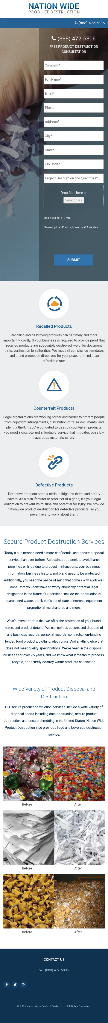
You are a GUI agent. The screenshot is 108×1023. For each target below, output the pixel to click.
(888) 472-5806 (90, 23)
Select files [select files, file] (73, 200)
